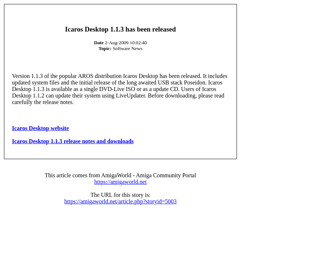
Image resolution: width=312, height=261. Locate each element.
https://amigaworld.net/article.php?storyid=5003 (120, 201)
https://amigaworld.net (120, 182)
